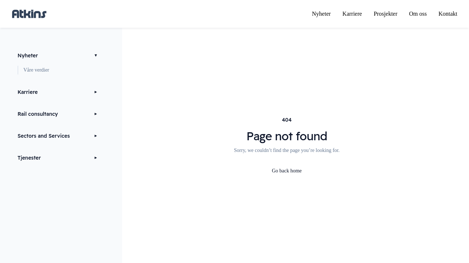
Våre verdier (36, 70)
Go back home (287, 171)
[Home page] (29, 13)
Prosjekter (385, 14)
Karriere (352, 14)
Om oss (418, 14)
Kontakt (447, 14)
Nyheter (321, 14)
